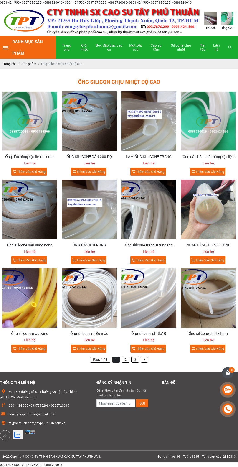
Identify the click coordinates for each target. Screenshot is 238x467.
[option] (210, 20)
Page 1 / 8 (100, 359)
